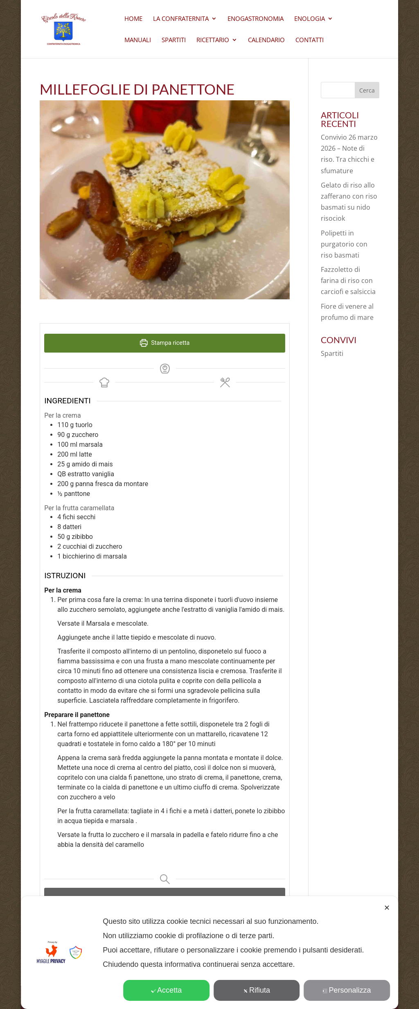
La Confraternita (181, 19)
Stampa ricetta (164, 342)
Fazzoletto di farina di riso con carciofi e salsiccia (348, 280)
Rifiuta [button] (256, 990)
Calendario (266, 40)
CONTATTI (309, 40)
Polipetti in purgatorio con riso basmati (344, 244)
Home (133, 19)
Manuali (137, 40)
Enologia (309, 19)
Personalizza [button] (347, 990)
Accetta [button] (166, 990)
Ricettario (212, 40)
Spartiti (174, 40)
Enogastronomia (256, 19)
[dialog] (209, 952)
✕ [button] (387, 908)
